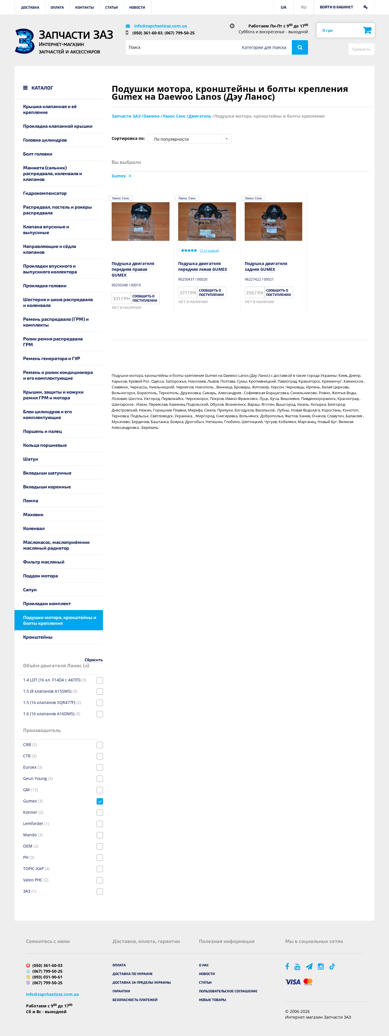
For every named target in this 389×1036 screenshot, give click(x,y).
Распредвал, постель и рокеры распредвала (57, 209)
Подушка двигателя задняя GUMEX (266, 266)
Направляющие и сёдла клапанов (49, 249)
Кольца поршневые (45, 445)
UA (283, 7)
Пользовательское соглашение (228, 991)
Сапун (30, 589)
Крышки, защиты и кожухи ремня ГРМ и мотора (53, 394)
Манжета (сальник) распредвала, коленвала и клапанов (52, 173)
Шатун (30, 459)
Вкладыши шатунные (47, 472)
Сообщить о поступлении (144, 298)
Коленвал (34, 528)
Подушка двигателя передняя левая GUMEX (202, 266)
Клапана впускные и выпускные (46, 229)
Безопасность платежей (135, 1000)
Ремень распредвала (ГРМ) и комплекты (56, 321)
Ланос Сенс (120, 198)
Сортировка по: (128, 138)
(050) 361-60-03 (147, 33)
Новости (137, 7)
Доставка (30, 7)
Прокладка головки (45, 285)
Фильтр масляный (43, 561)
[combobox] (190, 139)
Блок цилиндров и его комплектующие (47, 414)
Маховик (33, 514)
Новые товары (212, 1000)
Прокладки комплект (47, 603)
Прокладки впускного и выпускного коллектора (50, 268)
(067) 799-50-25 (180, 33)
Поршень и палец (42, 431)
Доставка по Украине (133, 974)
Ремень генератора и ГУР (51, 358)
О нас (204, 965)
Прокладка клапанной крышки (58, 126)
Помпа (30, 500)
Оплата (57, 7)
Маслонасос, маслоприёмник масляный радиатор (56, 545)
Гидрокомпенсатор (45, 193)
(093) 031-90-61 (47, 977)
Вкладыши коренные (47, 486)
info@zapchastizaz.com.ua (160, 26)
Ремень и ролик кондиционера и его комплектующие (58, 375)
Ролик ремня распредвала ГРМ (53, 341)
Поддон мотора (40, 575)
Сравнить (361, 49)
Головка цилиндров (45, 139)
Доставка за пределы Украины (142, 982)
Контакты (84, 7)
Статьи (111, 7)
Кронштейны (38, 637)
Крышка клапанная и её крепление (50, 109)
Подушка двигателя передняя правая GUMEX (133, 269)
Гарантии (121, 991)
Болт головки (37, 153)
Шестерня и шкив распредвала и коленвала (58, 302)
